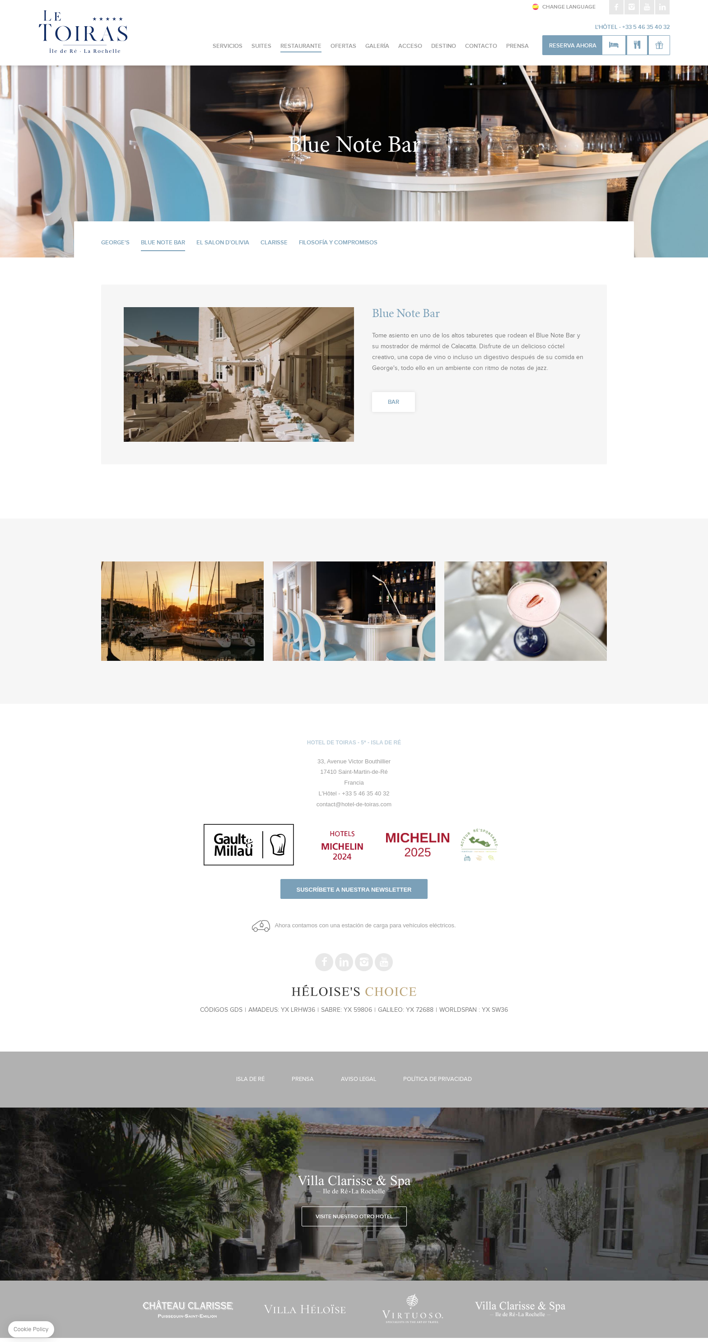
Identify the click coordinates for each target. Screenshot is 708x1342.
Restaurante (300, 46)
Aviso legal (358, 1079)
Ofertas (343, 46)
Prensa (517, 46)
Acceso (410, 46)
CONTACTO (481, 46)
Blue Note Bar (163, 243)
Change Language (569, 7)
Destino (443, 46)
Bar (393, 402)
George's (115, 243)
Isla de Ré (250, 1079)
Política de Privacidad (437, 1079)
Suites (261, 46)
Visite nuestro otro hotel (354, 1217)
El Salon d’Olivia (222, 243)
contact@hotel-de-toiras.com (354, 804)
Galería (377, 46)
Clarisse (274, 243)
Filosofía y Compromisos (338, 243)
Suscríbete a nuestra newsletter (354, 889)
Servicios (227, 46)
